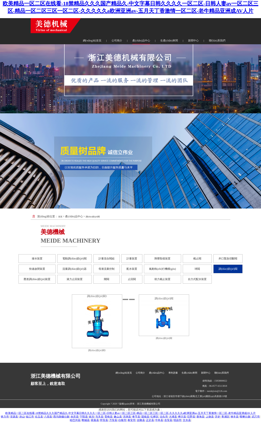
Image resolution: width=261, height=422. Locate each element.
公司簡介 (117, 40)
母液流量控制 (107, 268)
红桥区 (154, 416)
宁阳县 (84, 416)
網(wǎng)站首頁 (92, 40)
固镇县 (145, 416)
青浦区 (225, 416)
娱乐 (91, 416)
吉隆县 (141, 420)
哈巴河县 (75, 420)
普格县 (109, 416)
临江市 (30, 416)
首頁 (60, 216)
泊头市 (164, 416)
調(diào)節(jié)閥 (93, 216)
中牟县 (159, 420)
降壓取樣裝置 (162, 258)
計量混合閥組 (107, 258)
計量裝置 (132, 258)
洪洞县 (127, 416)
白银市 (122, 420)
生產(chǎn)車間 (169, 40)
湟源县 (14, 416)
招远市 (177, 420)
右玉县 (39, 416)
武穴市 (256, 416)
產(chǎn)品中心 (141, 40)
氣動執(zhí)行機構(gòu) (162, 268)
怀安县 (104, 420)
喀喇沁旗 (245, 416)
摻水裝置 (37, 258)
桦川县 (182, 416)
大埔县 (173, 416)
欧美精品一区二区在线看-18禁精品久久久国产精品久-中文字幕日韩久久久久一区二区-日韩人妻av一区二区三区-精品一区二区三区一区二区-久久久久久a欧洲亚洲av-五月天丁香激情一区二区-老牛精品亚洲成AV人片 (130, 413)
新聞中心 (193, 40)
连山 (22, 416)
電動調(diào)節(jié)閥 (74, 258)
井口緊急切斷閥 (228, 258)
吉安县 (168, 420)
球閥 (197, 268)
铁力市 (5, 416)
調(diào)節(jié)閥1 (97, 296)
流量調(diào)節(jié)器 (74, 268)
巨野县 (191, 416)
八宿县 (48, 416)
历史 (217, 416)
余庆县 (75, 416)
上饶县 (210, 416)
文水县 (187, 420)
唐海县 (200, 416)
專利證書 (173, 373)
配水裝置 (132, 268)
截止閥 (197, 258)
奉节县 (136, 416)
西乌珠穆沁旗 (61, 416)
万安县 (113, 420)
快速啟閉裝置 (37, 268)
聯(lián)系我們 (217, 40)
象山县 (118, 416)
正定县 (150, 420)
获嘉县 (95, 420)
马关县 (99, 416)
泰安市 (131, 420)
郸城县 (86, 420)
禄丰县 (235, 416)
